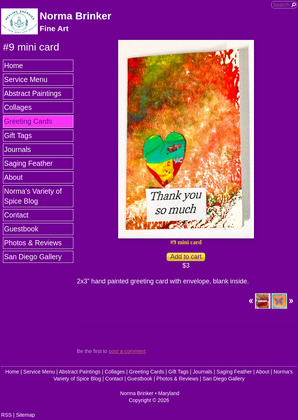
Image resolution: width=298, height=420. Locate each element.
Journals (17, 149)
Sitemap (25, 415)
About (13, 177)
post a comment (127, 351)
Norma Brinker (76, 16)
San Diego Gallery (33, 257)
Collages (18, 107)
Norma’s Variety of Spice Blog (33, 196)
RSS (6, 415)
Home (13, 66)
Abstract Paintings (32, 93)
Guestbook (21, 229)
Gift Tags (18, 135)
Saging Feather (28, 163)
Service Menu (25, 79)
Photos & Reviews (33, 243)
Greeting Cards (28, 121)
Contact (16, 215)
